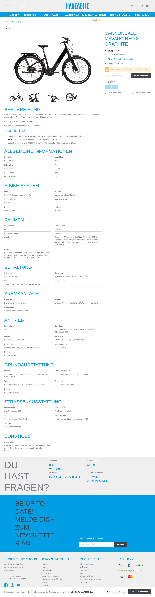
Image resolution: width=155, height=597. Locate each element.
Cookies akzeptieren (139, 592)
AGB (81, 573)
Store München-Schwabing (13, 564)
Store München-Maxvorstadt (13, 567)
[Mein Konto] (136, 6)
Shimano (12, 140)
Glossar (44, 582)
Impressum (83, 582)
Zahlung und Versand (87, 564)
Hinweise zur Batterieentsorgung (90, 579)
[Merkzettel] (131, 6)
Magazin (45, 585)
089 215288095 (15, 576)
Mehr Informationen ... (82, 592)
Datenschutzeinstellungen (116, 592)
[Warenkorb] (145, 6)
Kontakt (44, 564)
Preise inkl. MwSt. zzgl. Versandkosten (116, 54)
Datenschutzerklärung (87, 576)
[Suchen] (12, 5)
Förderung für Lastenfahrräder (52, 579)
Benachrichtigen (141, 76)
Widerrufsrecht (84, 570)
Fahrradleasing (47, 570)
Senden (120, 544)
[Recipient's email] (96, 544)
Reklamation (84, 567)
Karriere (44, 567)
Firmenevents (46, 573)
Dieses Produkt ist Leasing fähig (120, 59)
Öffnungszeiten (9, 570)
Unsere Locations (20, 559)
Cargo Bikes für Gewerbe (50, 576)
